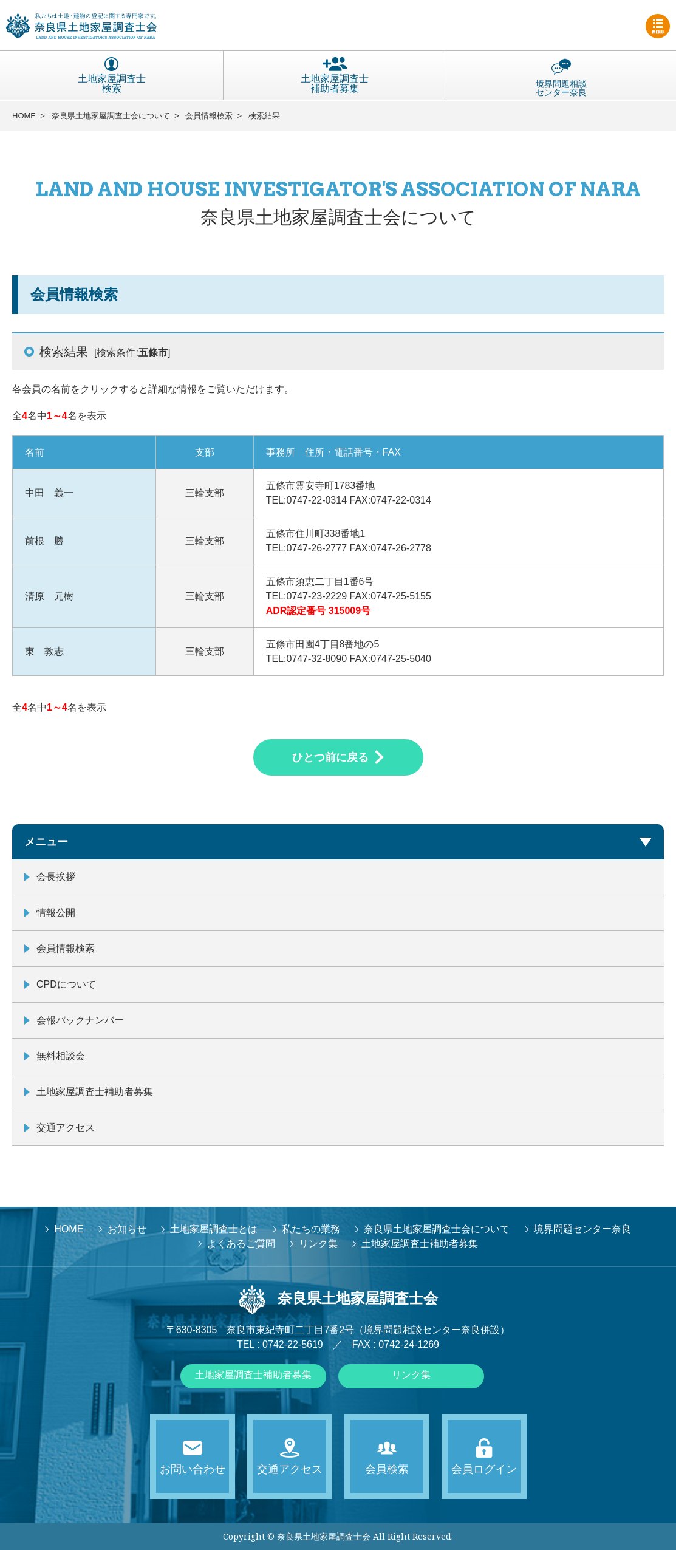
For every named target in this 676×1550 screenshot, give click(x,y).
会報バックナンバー (80, 1020)
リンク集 (411, 1375)
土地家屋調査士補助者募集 (335, 75)
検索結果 (264, 115)
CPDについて (66, 984)
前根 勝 (44, 541)
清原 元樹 (49, 596)
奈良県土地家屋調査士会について (111, 115)
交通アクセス (65, 1127)
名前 (34, 452)
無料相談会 (60, 1056)
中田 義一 (49, 493)
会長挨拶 (55, 877)
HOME (24, 115)
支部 (204, 452)
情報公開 (55, 912)
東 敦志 (44, 651)
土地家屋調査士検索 (112, 75)
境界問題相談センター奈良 (561, 77)
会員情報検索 (209, 115)
